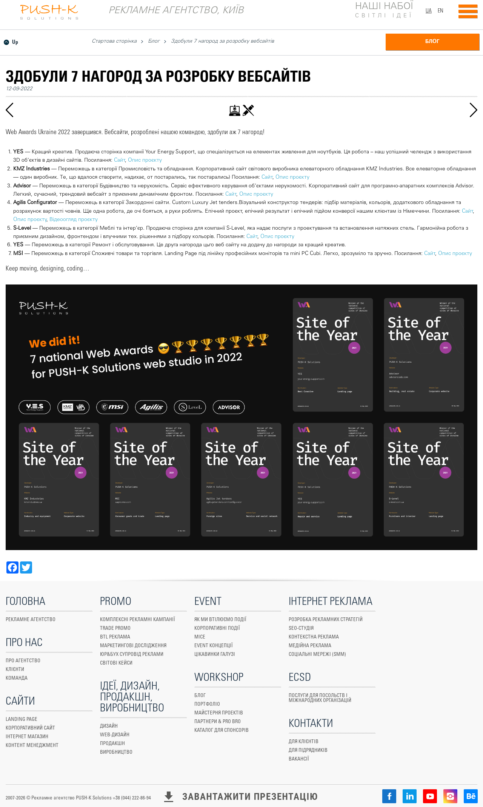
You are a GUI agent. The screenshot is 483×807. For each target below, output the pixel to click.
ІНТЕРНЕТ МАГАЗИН (27, 736)
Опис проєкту (145, 160)
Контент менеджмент (32, 745)
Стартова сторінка (114, 41)
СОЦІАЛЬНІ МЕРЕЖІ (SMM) (317, 654)
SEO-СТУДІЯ (301, 628)
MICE (199, 637)
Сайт (119, 160)
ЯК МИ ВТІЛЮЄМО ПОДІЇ (220, 619)
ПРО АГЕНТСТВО (23, 661)
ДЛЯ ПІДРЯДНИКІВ (308, 750)
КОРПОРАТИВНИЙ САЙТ (30, 728)
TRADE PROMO (115, 628)
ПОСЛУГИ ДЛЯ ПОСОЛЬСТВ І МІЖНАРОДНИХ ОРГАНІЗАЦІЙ (320, 698)
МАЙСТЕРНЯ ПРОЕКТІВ (218, 713)
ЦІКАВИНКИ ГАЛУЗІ (214, 654)
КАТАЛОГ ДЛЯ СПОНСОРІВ (221, 730)
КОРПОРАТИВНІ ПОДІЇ (217, 628)
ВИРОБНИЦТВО (116, 752)
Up (15, 42)
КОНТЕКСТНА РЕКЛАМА (314, 637)
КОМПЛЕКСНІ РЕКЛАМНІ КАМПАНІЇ (137, 619)
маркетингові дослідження (133, 645)
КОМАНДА (17, 678)
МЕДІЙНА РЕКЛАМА (310, 645)
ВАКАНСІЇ (299, 759)
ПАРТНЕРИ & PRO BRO (217, 721)
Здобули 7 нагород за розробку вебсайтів (222, 41)
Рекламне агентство (30, 619)
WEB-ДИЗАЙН (114, 735)
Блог (154, 41)
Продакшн (112, 743)
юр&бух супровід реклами (131, 654)
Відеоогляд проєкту (73, 220)
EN (440, 11)
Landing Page (21, 719)
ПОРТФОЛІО (207, 704)
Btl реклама (115, 637)
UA (429, 11)
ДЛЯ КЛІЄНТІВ (303, 741)
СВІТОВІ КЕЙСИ (116, 663)
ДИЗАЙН (109, 726)
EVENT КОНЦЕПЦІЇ (213, 645)
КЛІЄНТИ (15, 669)
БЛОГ (432, 42)
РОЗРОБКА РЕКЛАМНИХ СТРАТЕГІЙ (326, 619)
